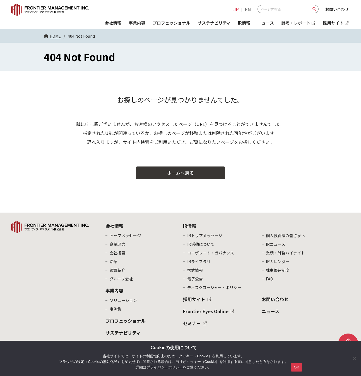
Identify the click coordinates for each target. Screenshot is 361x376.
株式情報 (195, 270)
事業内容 (137, 23)
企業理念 (117, 244)
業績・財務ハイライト (285, 253)
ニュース (265, 23)
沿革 (113, 261)
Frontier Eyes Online (205, 311)
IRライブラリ (199, 261)
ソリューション (123, 300)
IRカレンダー (277, 261)
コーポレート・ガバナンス (210, 253)
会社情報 (113, 23)
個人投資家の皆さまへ (285, 235)
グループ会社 (121, 279)
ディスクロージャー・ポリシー (214, 287)
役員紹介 (117, 270)
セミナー (192, 323)
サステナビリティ (214, 23)
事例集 (115, 309)
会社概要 (117, 253)
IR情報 (244, 23)
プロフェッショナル (171, 23)
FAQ (269, 279)
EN (248, 9)
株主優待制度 (277, 270)
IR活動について (201, 244)
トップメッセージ (125, 235)
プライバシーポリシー (164, 367)
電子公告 (195, 279)
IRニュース (275, 244)
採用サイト (194, 299)
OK (296, 367)
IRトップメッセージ (204, 235)
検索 (314, 9)
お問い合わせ (337, 9)
